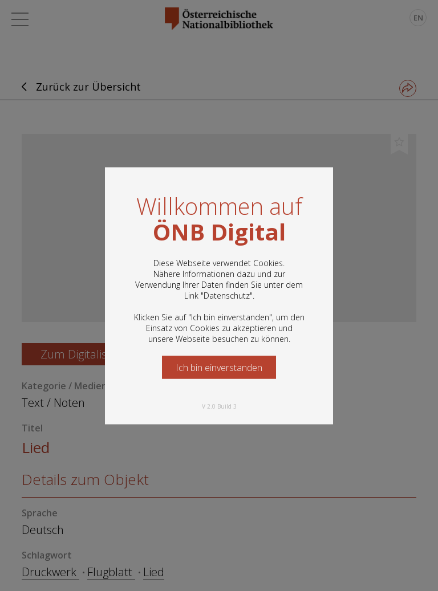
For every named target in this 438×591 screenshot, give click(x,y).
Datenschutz (227, 295)
